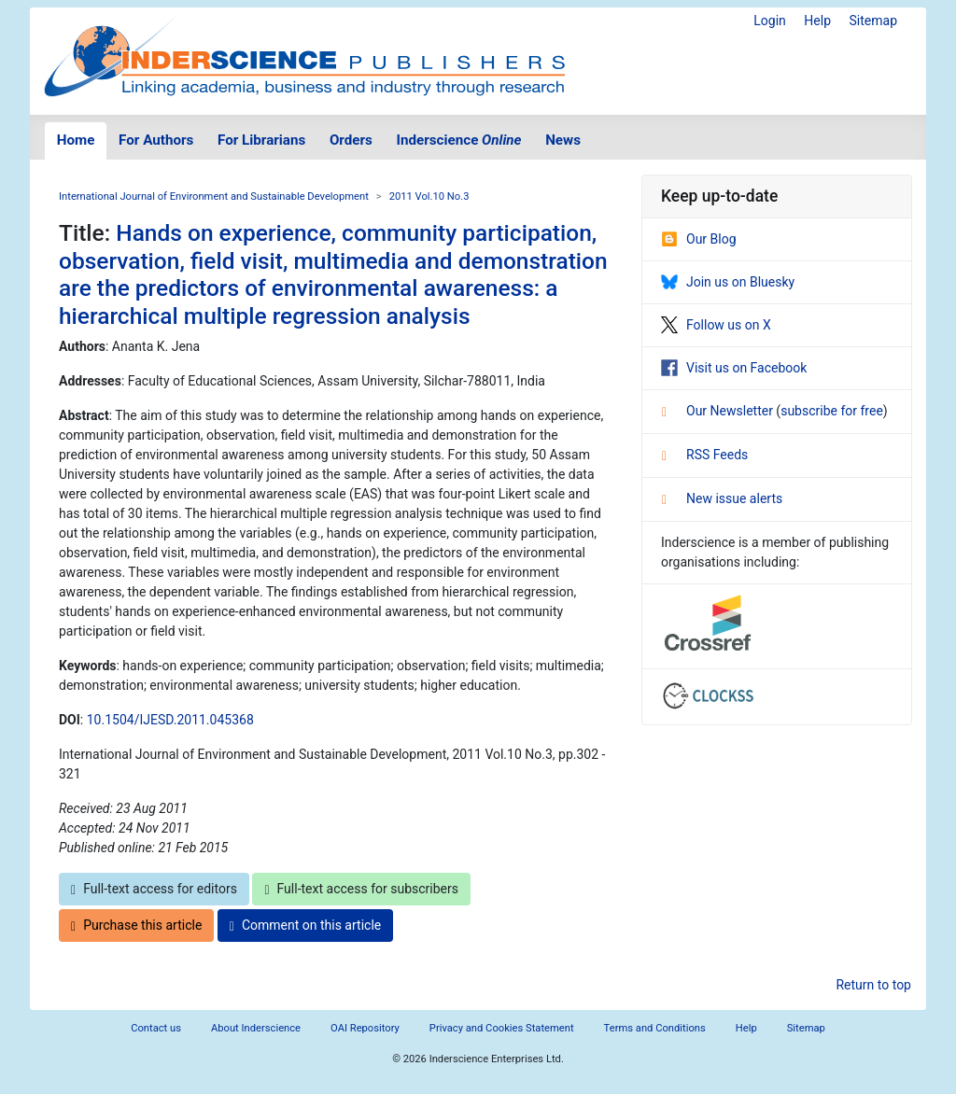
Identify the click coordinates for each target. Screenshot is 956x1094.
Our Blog (699, 238)
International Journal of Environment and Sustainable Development (214, 196)
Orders (351, 140)
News (563, 140)
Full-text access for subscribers (361, 889)
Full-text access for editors (154, 889)
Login (769, 20)
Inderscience (459, 140)
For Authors (156, 140)
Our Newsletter (719, 410)
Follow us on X (716, 324)
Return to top (873, 984)
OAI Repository (365, 1028)
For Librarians (261, 140)
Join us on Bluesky (727, 281)
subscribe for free (831, 410)
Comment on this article (305, 925)
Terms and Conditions (655, 1028)
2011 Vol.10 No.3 (429, 196)
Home (76, 140)
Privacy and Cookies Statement (501, 1028)
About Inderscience (256, 1028)
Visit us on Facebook (734, 367)
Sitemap (873, 20)
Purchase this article (136, 925)
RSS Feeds (705, 454)
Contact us (156, 1028)
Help (817, 20)
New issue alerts (722, 498)
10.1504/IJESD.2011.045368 (170, 719)
